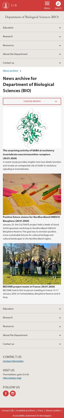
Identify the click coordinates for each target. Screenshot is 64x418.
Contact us (8, 62)
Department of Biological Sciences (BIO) (32, 17)
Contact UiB (8, 410)
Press (40, 410)
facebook (6, 393)
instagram (13, 393)
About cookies (53, 410)
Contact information (13, 361)
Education (8, 27)
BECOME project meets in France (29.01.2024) (29, 286)
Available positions (25, 410)
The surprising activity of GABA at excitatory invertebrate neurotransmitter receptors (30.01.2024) (28, 154)
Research (8, 36)
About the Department (15, 54)
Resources (8, 45)
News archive (10, 70)
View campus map (12, 377)
